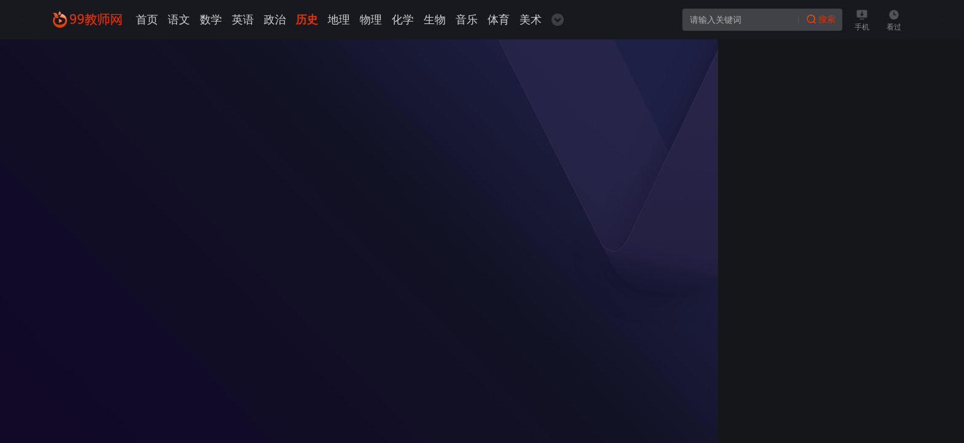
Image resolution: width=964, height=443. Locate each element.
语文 (179, 20)
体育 (499, 20)
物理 (371, 20)
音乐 (467, 20)
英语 (243, 20)
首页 (147, 20)
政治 (275, 20)
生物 (435, 20)
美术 (531, 20)
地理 (339, 20)
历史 (307, 20)
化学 (403, 20)
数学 (211, 20)
